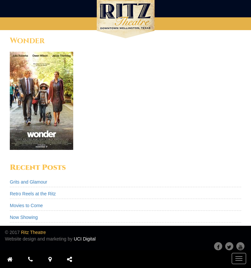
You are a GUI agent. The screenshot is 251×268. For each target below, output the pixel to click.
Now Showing (24, 217)
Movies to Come (26, 205)
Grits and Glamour (28, 182)
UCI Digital (85, 238)
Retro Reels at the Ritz (33, 193)
